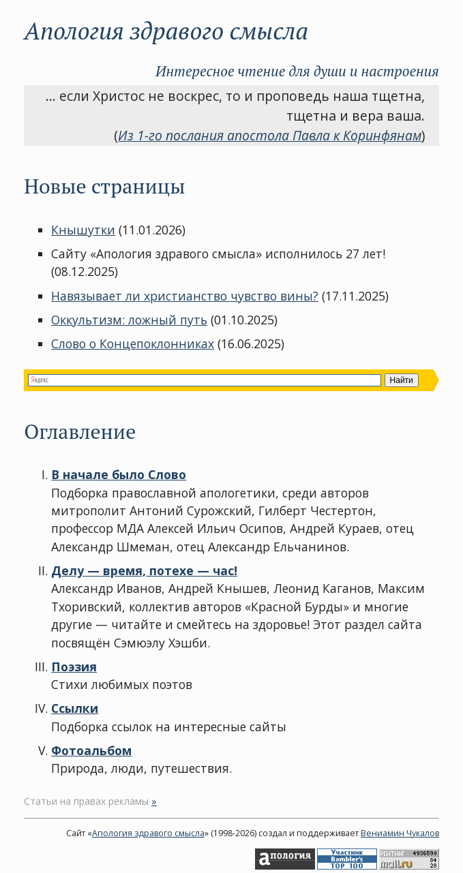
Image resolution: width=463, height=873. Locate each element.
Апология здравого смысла (148, 833)
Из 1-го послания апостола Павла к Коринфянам (269, 135)
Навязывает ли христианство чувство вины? (184, 296)
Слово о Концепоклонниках (132, 343)
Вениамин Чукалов (400, 833)
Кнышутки (83, 229)
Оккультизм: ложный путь (129, 319)
